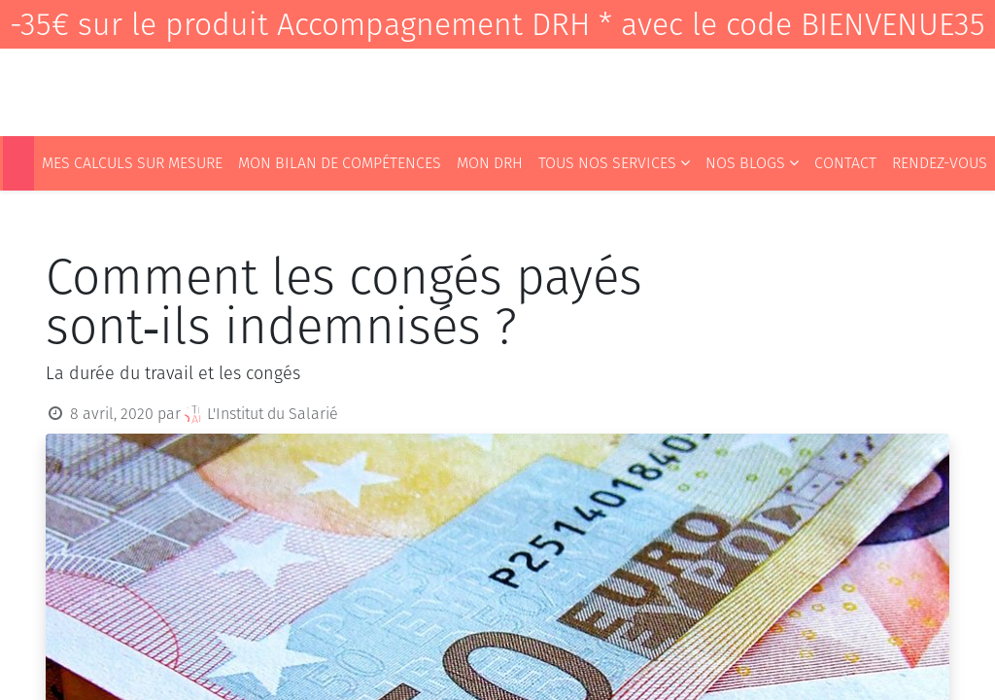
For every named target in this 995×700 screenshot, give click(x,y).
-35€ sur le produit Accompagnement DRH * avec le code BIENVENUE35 (497, 24)
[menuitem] (18, 163)
